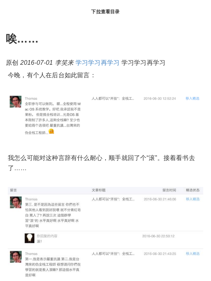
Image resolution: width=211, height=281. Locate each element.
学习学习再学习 (98, 62)
